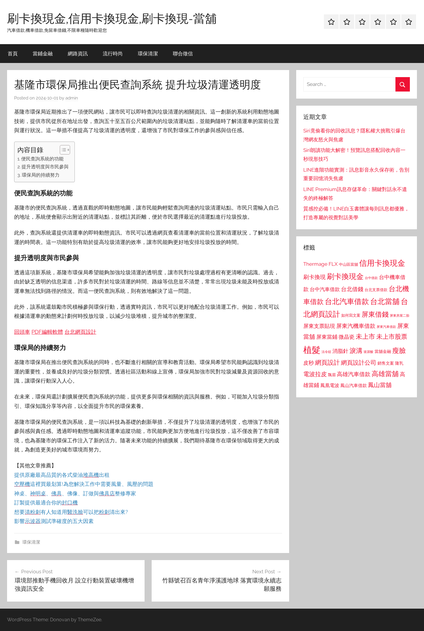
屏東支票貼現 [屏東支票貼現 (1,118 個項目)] (319, 326)
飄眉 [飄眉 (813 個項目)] (332, 375)
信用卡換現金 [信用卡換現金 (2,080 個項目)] (382, 263)
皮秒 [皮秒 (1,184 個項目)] (308, 363)
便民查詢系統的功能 (42, 159)
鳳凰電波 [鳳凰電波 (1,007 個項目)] (329, 385)
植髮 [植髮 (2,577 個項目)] (311, 350)
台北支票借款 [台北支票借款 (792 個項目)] (376, 290)
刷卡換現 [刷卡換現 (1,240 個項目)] (314, 277)
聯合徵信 (183, 53)
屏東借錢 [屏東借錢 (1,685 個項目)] (375, 314)
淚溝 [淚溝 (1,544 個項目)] (356, 350)
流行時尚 (113, 53)
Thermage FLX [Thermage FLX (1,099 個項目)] (320, 264)
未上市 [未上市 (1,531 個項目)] (365, 336)
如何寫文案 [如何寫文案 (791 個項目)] (350, 315)
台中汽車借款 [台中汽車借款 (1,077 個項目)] (325, 289)
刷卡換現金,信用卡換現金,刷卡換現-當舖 (112, 18)
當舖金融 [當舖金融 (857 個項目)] (383, 351)
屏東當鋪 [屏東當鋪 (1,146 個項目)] (326, 337)
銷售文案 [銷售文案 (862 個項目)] (385, 363)
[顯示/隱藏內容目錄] (62, 150)
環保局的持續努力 (40, 175)
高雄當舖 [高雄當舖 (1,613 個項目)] (385, 374)
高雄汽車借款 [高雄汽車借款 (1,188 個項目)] (353, 374)
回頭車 (22, 332)
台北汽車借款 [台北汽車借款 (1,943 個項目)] (347, 301)
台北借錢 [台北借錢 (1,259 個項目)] (352, 289)
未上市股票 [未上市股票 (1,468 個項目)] (391, 336)
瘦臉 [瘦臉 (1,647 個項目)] (399, 350)
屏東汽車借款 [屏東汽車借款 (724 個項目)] (386, 327)
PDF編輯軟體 (47, 332)
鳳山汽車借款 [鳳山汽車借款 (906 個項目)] (353, 385)
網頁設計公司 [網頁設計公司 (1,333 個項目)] (358, 362)
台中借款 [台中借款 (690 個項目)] (371, 278)
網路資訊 (78, 53)
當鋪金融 (43, 53)
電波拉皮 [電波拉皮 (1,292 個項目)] (315, 374)
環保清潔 (148, 53)
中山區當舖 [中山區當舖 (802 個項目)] (348, 264)
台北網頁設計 (80, 332)
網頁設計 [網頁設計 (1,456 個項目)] (327, 362)
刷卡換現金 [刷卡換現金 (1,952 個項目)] (345, 276)
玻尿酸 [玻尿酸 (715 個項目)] (368, 352)
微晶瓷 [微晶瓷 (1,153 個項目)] (347, 337)
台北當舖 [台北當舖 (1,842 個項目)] (385, 301)
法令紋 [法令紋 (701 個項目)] (326, 352)
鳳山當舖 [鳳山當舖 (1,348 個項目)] (380, 384)
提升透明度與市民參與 (45, 167)
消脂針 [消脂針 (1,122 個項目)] (340, 351)
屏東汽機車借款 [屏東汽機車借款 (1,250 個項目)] (355, 326)
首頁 (13, 53)
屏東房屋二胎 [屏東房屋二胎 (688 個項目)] (399, 315)
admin (71, 98)
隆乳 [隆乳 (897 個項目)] (399, 363)
